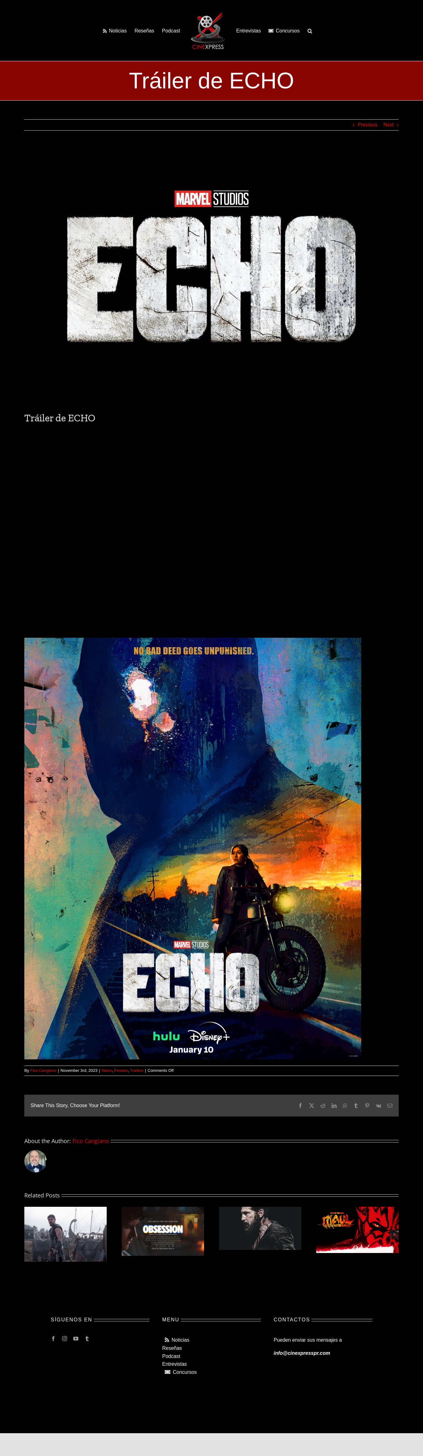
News (107, 1070)
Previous (367, 124)
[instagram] (64, 1338)
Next (388, 124)
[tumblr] (87, 1338)
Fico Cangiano (43, 1070)
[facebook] (53, 1338)
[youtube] (75, 1338)
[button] (310, 30)
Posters (121, 1070)
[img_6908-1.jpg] (211, 275)
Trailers (136, 1070)
